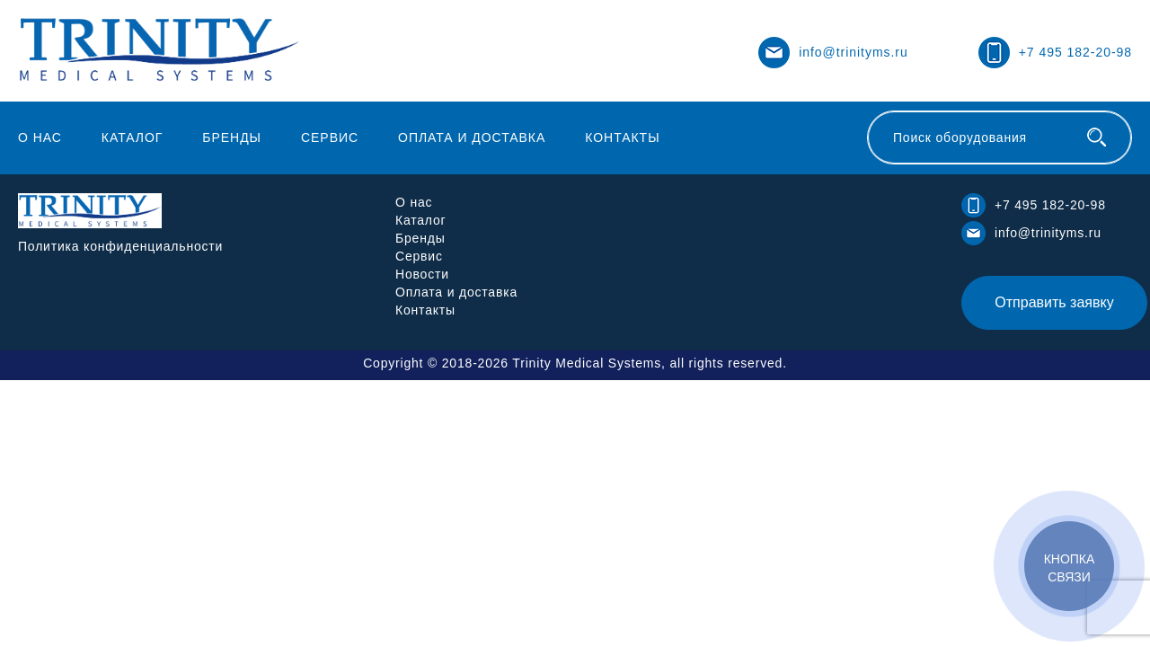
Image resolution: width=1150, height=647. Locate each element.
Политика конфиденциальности (120, 246)
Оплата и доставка (471, 137)
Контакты (622, 137)
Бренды (231, 137)
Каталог (133, 137)
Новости (422, 274)
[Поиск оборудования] (1096, 137)
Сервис (329, 137)
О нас (40, 137)
